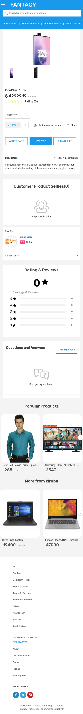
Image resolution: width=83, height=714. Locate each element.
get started (20, 642)
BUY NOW (41, 140)
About (16, 649)
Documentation (21, 655)
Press (16, 662)
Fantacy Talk (19, 675)
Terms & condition (22, 599)
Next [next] (81, 439)
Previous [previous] (3, 439)
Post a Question (66, 349)
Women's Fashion (30, 23)
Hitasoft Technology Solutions (47, 705)
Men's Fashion (10, 23)
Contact (17, 573)
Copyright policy (21, 580)
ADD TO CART (16, 141)
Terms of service (22, 593)
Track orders (19, 626)
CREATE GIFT (65, 141)
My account (19, 613)
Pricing (16, 669)
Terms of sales (21, 586)
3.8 (22, 242)
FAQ (15, 566)
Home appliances (52, 23)
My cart (17, 619)
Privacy (16, 606)
